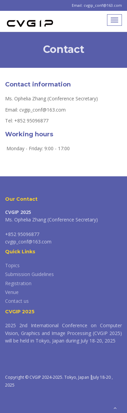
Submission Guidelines (29, 274)
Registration (18, 283)
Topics (12, 265)
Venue (12, 292)
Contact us (17, 301)
